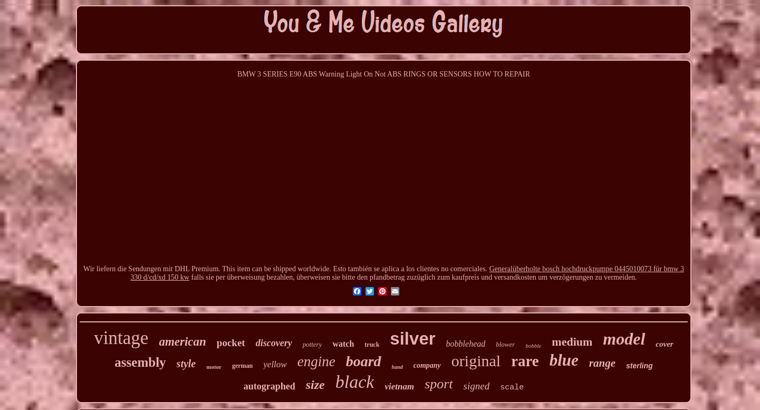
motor (214, 367)
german (242, 365)
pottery (312, 344)
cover (664, 344)
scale (512, 387)
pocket (231, 342)
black (354, 382)
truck (371, 344)
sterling (639, 365)
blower (505, 344)
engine (316, 361)
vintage (121, 338)
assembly (140, 362)
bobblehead (466, 343)
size (315, 385)
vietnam (399, 387)
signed (477, 386)
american (182, 341)
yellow (274, 364)
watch (343, 343)
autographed (269, 386)
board (363, 361)
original (476, 360)
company (427, 365)
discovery (274, 343)
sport (439, 384)
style (186, 363)
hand (397, 367)
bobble (533, 345)
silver (412, 338)
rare (525, 360)
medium (572, 341)
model (624, 338)
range (602, 363)
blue (564, 360)
